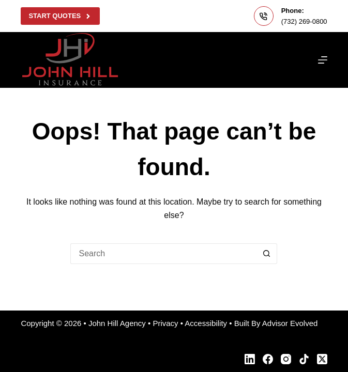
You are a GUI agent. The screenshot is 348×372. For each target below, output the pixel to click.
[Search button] (266, 253)
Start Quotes (60, 16)
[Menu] (322, 60)
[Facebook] (268, 359)
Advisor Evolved (290, 323)
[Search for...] (163, 253)
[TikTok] (304, 359)
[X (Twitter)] (322, 359)
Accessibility (206, 323)
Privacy (165, 323)
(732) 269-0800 (304, 21)
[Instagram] (286, 359)
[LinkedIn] (250, 359)
